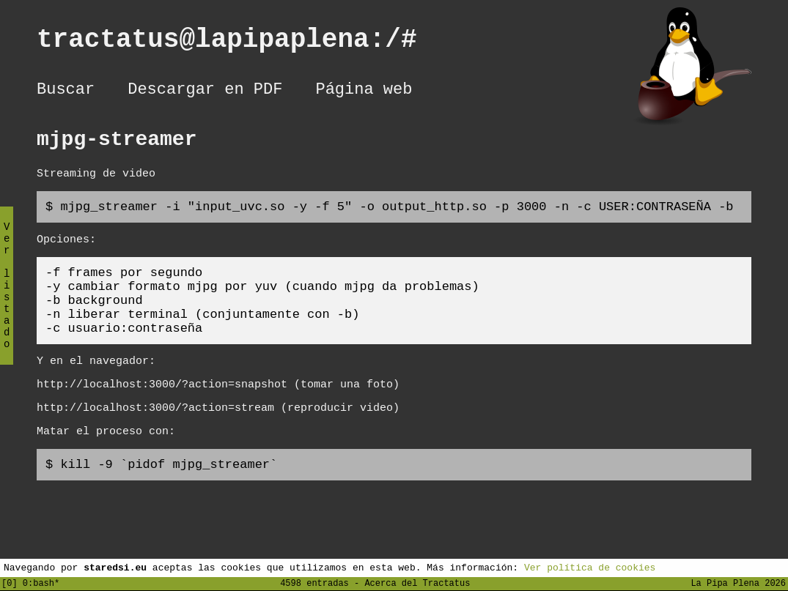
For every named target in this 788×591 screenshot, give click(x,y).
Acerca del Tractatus (417, 582)
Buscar (66, 92)
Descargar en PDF (205, 92)
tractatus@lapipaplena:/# (243, 43)
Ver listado (7, 297)
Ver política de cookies (589, 566)
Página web (363, 92)
